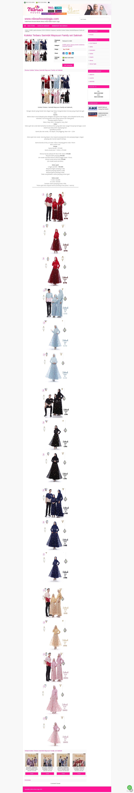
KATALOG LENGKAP (43, 26)
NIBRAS (92, 74)
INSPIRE (92, 81)
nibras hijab (93, 64)
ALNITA (92, 78)
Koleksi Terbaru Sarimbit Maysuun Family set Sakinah (53, 35)
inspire (91, 57)
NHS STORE (31, 26)
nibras (91, 60)
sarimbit (59, 30)
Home (26, 30)
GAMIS (31, 30)
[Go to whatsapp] (129, 787)
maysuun (53, 30)
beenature (92, 50)
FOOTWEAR (93, 43)
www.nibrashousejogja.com (42, 18)
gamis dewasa (37, 30)
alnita (91, 46)
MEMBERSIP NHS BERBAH (59, 26)
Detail (31, 773)
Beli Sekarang (68, 65)
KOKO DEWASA (46, 30)
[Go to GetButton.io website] (130, 791)
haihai (91, 53)
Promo (91, 34)
